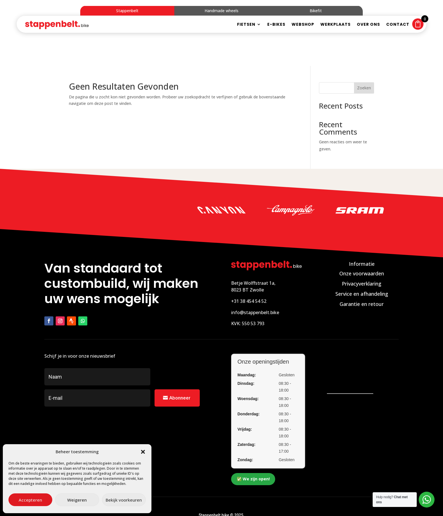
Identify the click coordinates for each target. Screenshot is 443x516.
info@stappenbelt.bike (255, 289)
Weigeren (77, 500)
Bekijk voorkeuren (124, 500)
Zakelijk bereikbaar (241, 503)
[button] (143, 452)
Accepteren (30, 500)
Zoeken (364, 65)
